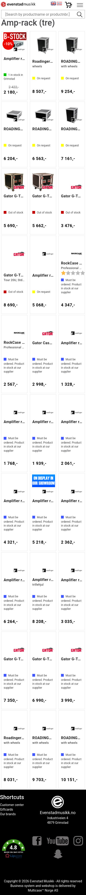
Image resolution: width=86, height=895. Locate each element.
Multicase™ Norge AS (43, 890)
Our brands (8, 814)
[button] (13, 848)
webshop (48, 886)
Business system (23, 886)
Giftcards (6, 809)
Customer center (12, 805)
